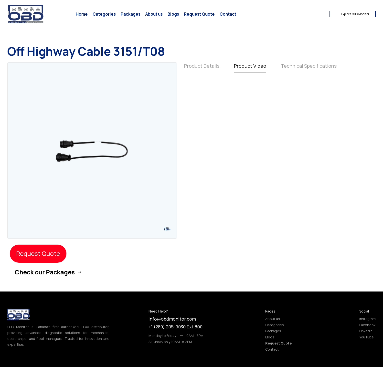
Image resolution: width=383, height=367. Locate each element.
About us (154, 14)
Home (82, 14)
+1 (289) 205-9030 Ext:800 (175, 327)
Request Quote (199, 14)
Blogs (173, 14)
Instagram (367, 318)
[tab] (201, 67)
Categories (104, 14)
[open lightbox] (166, 228)
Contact (228, 14)
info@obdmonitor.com (172, 319)
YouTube (366, 337)
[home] (25, 14)
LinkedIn (365, 331)
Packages (130, 14)
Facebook (367, 325)
